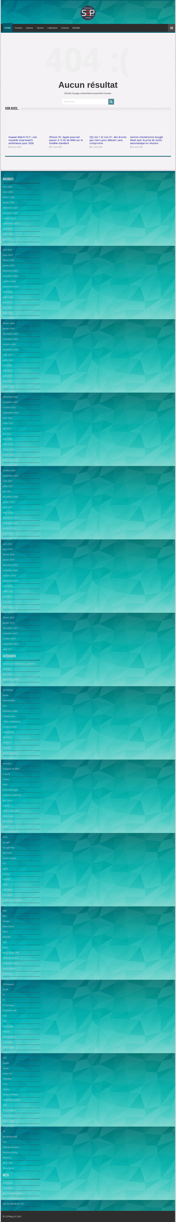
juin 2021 (7, 491)
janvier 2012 (8, 623)
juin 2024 (7, 302)
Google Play (8, 847)
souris (6, 1052)
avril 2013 (7, 544)
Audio (5, 695)
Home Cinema (9, 858)
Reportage (8, 1026)
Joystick (6, 874)
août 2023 (7, 355)
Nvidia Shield (9, 968)
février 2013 (8, 554)
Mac (5, 905)
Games (29, 28)
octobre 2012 (9, 575)
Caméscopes (9, 716)
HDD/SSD (7, 853)
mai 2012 (7, 602)
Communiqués (10, 753)
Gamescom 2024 (11, 832)
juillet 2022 (8, 423)
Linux (5, 884)
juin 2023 (7, 365)
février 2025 (8, 260)
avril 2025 (7, 250)
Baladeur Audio (10, 711)
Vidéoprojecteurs (11, 1147)
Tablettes (7, 1079)
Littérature (53, 28)
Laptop (6, 879)
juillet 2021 (8, 486)
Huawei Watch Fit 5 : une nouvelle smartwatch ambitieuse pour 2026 (22, 140)
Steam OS (7, 1073)
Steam (6, 1068)
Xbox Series (8, 1168)
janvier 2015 (8, 502)
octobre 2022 (9, 407)
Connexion (8, 1188)
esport (6, 805)
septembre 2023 (11, 349)
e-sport (6, 774)
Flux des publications (13, 1193)
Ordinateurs (8, 984)
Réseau (6, 1031)
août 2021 (7, 481)
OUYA (5, 989)
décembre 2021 (10, 460)
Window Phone (10, 1152)
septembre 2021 (11, 475)
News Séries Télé (11, 952)
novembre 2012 (10, 570)
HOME (7, 28)
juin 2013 (7, 539)
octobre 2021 (9, 470)
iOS (4, 863)
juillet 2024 (8, 297)
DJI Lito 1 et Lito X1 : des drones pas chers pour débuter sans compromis (108, 140)
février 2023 (8, 386)
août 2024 (7, 292)
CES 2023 (7, 737)
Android (7, 669)
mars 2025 (8, 255)
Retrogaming (9, 1037)
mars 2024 (8, 318)
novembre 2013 (10, 523)
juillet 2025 (8, 234)
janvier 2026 (8, 202)
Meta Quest (8, 926)
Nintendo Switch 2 (11, 963)
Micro (5, 931)
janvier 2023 (8, 391)
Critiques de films (11, 769)
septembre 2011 (11, 644)
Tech (5, 1084)
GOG (5, 837)
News (5, 947)
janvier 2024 (8, 328)
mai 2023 (7, 370)
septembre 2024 (11, 286)
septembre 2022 (11, 412)
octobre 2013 (9, 528)
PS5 (4, 1021)
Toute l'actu (8, 1126)
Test (5, 1105)
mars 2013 (8, 549)
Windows (7, 1157)
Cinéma (65, 28)
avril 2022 (7, 439)
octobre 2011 (9, 638)
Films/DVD (8, 821)
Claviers (6, 748)
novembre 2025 (10, 213)
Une (5, 1142)
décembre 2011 (10, 628)
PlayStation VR (9, 1010)
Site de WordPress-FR (13, 1204)
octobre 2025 (9, 218)
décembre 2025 (10, 207)
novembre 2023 (10, 339)
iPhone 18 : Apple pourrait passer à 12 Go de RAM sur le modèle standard (66, 140)
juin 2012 (7, 596)
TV (4, 1131)
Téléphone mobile (11, 1100)
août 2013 (7, 533)
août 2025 (7, 228)
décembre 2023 (10, 334)
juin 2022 (7, 428)
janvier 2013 (8, 560)
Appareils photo (10, 679)
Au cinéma (8, 690)
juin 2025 (7, 239)
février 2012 (8, 617)
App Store (8, 674)
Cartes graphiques (12, 721)
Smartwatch (8, 1047)
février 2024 (8, 323)
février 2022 (8, 449)
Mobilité (76, 28)
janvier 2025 (8, 265)
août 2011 (7, 649)
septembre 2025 (11, 223)
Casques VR (8, 732)
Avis (5, 705)
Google (6, 842)
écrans (6, 779)
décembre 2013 (10, 517)
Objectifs (7, 973)
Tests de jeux (9, 1115)
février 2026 (8, 197)
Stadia (6, 1063)
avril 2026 (7, 186)
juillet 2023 (8, 360)
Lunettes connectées (12, 900)
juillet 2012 (8, 591)
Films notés (8, 816)
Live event (7, 895)
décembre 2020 (10, 496)
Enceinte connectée (12, 795)
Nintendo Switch (10, 958)
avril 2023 (7, 376)
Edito (5, 784)
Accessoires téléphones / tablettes (19, 663)
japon (5, 868)
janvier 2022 (8, 454)
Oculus (6, 979)
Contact (18, 28)
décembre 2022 (10, 397)
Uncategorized (10, 1136)
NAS (5, 942)
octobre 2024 (9, 281)
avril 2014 (7, 507)
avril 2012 (7, 607)
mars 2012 (8, 612)
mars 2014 (8, 512)
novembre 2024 (10, 276)
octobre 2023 (9, 344)
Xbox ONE (8, 1163)
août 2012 (7, 586)
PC (4, 995)
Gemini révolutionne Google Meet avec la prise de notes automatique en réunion (146, 140)
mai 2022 (7, 433)
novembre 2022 (10, 402)
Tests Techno (9, 1121)
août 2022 (7, 418)
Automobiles (9, 700)
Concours (7, 758)
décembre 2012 (10, 565)
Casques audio (10, 727)
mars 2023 (8, 381)
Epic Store (7, 800)
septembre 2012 (11, 581)
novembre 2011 (10, 633)
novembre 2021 (10, 465)
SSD (5, 1058)
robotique (8, 1042)
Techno (40, 28)
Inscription (8, 1182)
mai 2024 (7, 307)
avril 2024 (7, 313)
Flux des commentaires (14, 1198)
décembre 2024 (10, 271)
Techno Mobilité (10, 1094)
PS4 (4, 1016)
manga (6, 921)
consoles (7, 763)
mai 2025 (7, 244)
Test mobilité (9, 1110)
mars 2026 (8, 192)
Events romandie (11, 811)
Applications (9, 684)
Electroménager (10, 790)
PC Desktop (8, 1005)
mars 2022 (8, 444)
